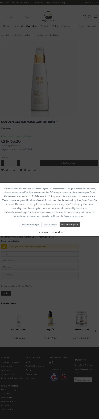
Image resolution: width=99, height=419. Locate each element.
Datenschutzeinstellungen (30, 224)
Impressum (42, 232)
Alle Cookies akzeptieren (69, 224)
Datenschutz (56, 232)
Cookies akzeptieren (50, 224)
